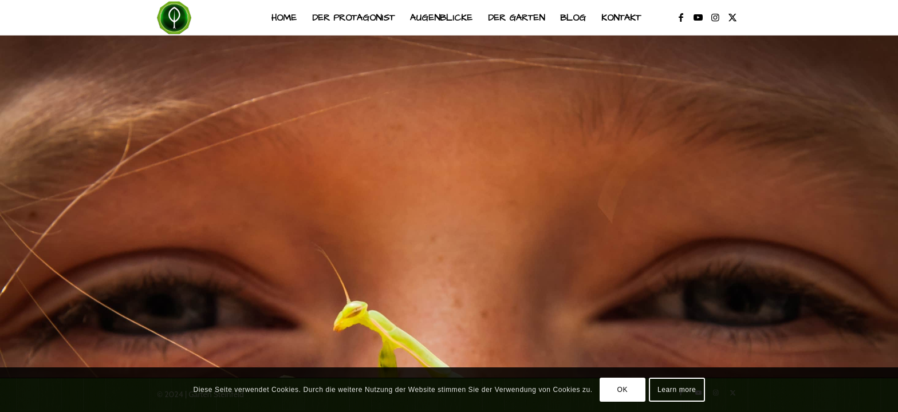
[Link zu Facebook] (681, 17)
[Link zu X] (732, 17)
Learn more (676, 390)
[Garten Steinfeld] (174, 18)
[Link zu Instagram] (715, 17)
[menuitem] (284, 18)
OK (622, 390)
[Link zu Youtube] (698, 17)
